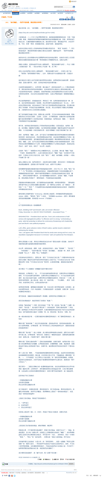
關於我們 (11, 472)
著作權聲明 (31, 472)
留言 (6, 43)
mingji (13, 6)
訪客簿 (60, 13)
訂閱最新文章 (32, 8)
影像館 (37, 13)
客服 (43, 472)
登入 (87, 475)
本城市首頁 (6, 13)
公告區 (53, 13)
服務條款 (24, 472)
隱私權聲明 (38, 472)
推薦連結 (45, 13)
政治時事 (15, 10)
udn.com (74, 472)
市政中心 (69, 13)
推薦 (73, 24)
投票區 (29, 13)
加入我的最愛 (25, 8)
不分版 (10, 17)
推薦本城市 (18, 8)
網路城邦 (73, 1)
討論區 (15, 13)
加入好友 (11, 43)
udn (2, 10)
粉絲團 (5, 475)
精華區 (22, 13)
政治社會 (10, 10)
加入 (91, 475)
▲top (75, 469)
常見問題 (17, 472)
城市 (5, 10)
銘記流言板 (13, 4)
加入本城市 (11, 8)
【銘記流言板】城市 (24, 10)
